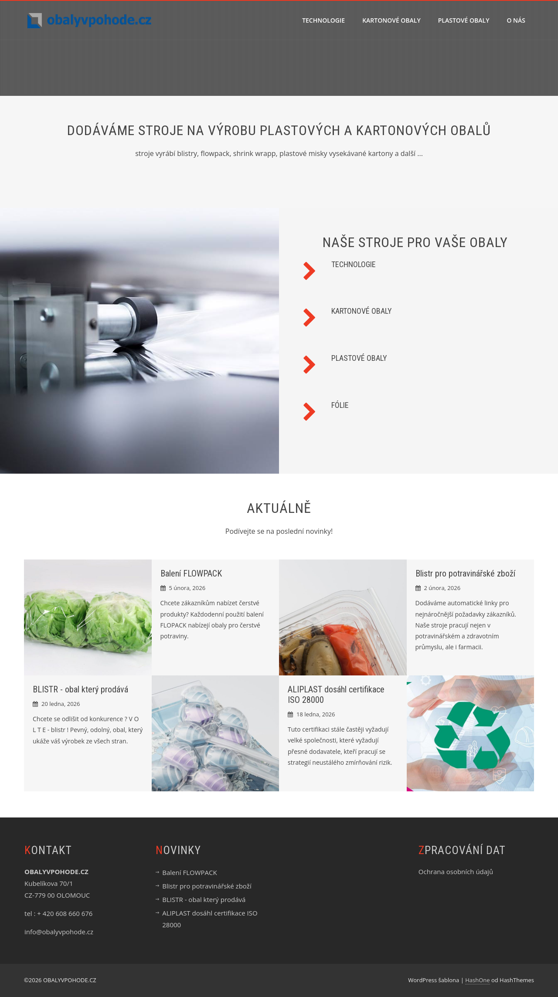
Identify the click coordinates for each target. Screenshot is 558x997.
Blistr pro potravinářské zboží (465, 573)
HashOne (477, 980)
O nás (516, 20)
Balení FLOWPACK (191, 573)
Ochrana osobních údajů (455, 871)
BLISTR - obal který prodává (80, 689)
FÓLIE (340, 405)
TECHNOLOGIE (323, 20)
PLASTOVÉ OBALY (464, 20)
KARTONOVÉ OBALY (391, 20)
